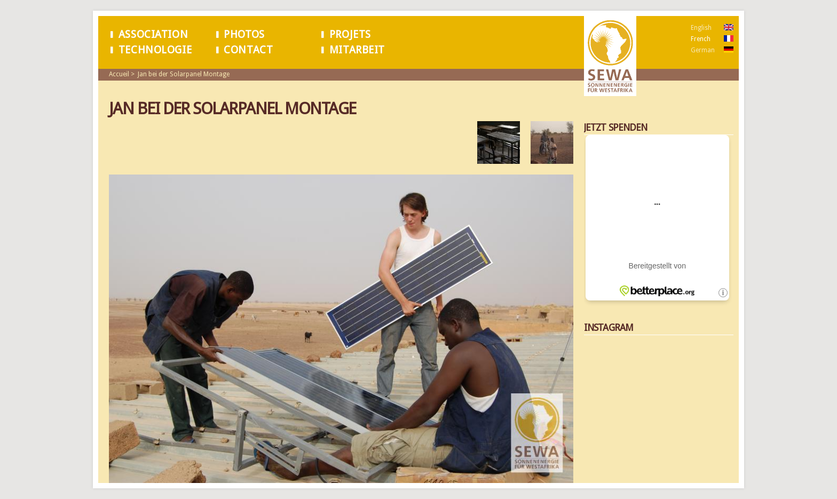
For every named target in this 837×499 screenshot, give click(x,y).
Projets (350, 34)
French (700, 39)
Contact (248, 50)
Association (153, 34)
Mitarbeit (357, 50)
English (701, 27)
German (703, 50)
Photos (244, 34)
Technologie (155, 50)
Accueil (119, 74)
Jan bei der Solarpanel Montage (184, 74)
